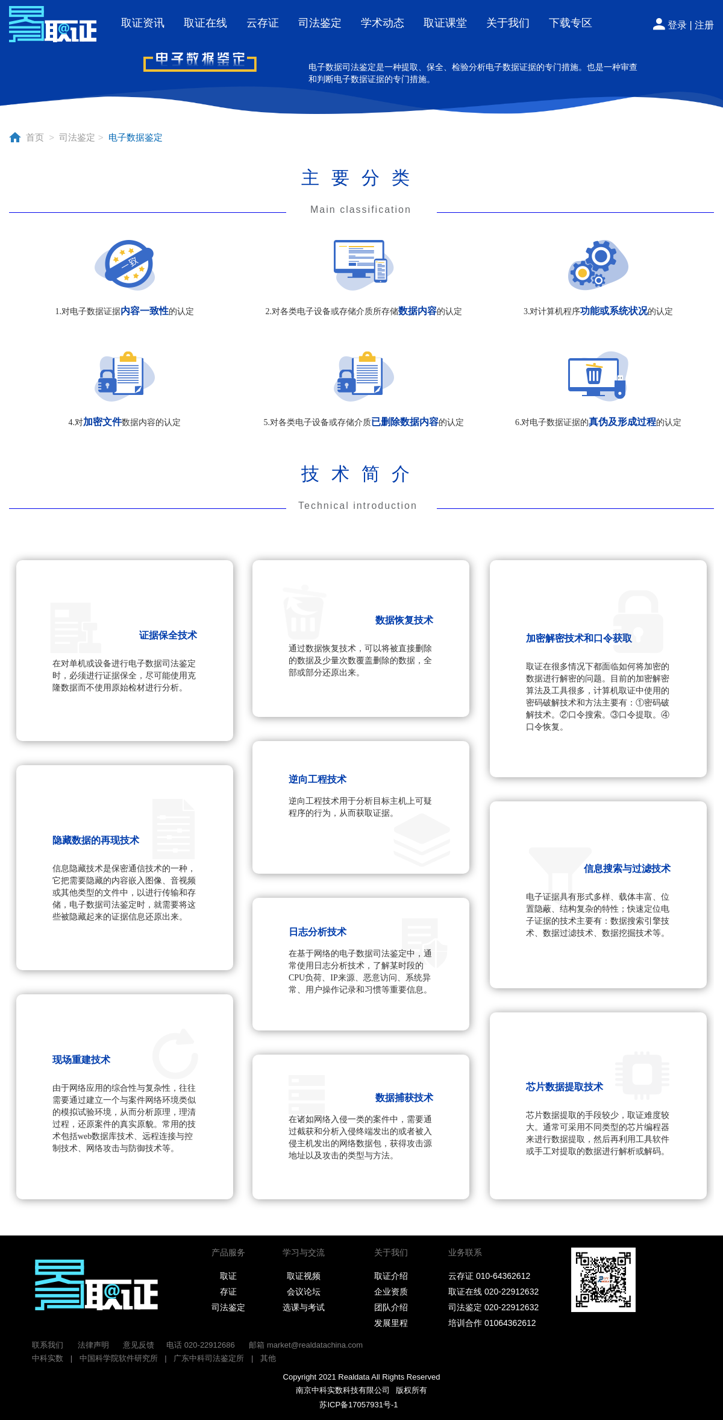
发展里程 (391, 1323)
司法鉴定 (320, 23)
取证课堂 (445, 23)
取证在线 (205, 23)
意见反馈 (138, 1344)
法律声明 (93, 1344)
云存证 (262, 23)
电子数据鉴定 (132, 137)
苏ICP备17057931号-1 (355, 1404)
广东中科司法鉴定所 (209, 1358)
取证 (228, 1276)
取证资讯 (142, 23)
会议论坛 (304, 1291)
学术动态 (382, 23)
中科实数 (47, 1358)
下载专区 (570, 23)
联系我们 (47, 1344)
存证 (228, 1291)
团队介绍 (391, 1307)
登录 (677, 25)
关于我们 (508, 23)
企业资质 (391, 1291)
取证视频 (304, 1276)
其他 (268, 1358)
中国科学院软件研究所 (119, 1358)
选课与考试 (304, 1307)
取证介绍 (391, 1276)
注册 (704, 25)
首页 (36, 137)
